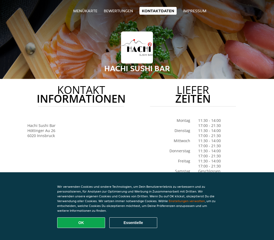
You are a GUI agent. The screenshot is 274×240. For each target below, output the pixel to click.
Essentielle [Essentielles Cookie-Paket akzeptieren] (133, 223)
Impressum (194, 11)
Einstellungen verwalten (187, 201)
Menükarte (85, 11)
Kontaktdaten (158, 11)
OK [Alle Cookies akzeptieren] (81, 223)
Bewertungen (118, 11)
